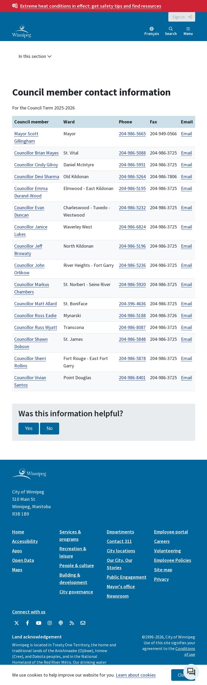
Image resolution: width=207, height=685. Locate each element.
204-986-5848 (132, 339)
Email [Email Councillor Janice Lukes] (186, 227)
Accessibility (25, 541)
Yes (29, 428)
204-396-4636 (132, 304)
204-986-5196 (132, 246)
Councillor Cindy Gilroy (36, 165)
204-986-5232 (132, 207)
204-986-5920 (132, 284)
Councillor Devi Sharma (36, 176)
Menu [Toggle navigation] (188, 31)
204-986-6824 (132, 227)
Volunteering (167, 551)
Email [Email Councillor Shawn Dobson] (186, 339)
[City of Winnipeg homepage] (29, 477)
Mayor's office (121, 586)
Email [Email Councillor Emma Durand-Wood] (186, 188)
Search (171, 31)
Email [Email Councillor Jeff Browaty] (186, 246)
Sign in (179, 16)
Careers (162, 541)
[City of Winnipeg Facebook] (27, 623)
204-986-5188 (132, 315)
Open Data (23, 560)
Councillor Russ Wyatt (35, 327)
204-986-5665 (132, 134)
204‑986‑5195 (132, 188)
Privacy (161, 579)
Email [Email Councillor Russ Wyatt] (186, 327)
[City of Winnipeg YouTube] (38, 623)
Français (151, 33)
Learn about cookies (136, 675)
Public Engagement (127, 577)
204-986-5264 (132, 176)
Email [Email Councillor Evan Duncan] (186, 207)
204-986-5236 (132, 265)
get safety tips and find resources (90, 6)
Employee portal (171, 532)
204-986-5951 (132, 165)
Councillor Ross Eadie (35, 315)
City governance (76, 592)
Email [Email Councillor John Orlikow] (186, 265)
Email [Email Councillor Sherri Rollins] (186, 358)
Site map (163, 570)
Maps (17, 570)
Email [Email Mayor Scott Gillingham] (186, 134)
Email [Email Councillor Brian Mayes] (186, 153)
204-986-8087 (132, 327)
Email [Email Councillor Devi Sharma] (186, 176)
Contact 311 (119, 541)
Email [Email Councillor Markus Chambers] (186, 284)
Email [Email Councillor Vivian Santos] (186, 377)
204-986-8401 (132, 377)
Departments (120, 532)
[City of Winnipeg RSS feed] (71, 623)
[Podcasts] (60, 623)
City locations (121, 551)
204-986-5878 (132, 358)
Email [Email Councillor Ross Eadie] (186, 315)
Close (183, 675)
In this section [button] (35, 56)
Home (18, 532)
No (50, 428)
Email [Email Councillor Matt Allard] (186, 304)
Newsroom (118, 596)
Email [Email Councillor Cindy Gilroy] (186, 165)
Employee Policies (172, 560)
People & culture (76, 565)
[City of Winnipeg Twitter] (16, 623)
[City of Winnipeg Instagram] (49, 623)
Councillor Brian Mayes (36, 153)
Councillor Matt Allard (35, 304)
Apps (17, 551)
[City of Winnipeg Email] (82, 623)
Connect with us (29, 612)
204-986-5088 (132, 153)
